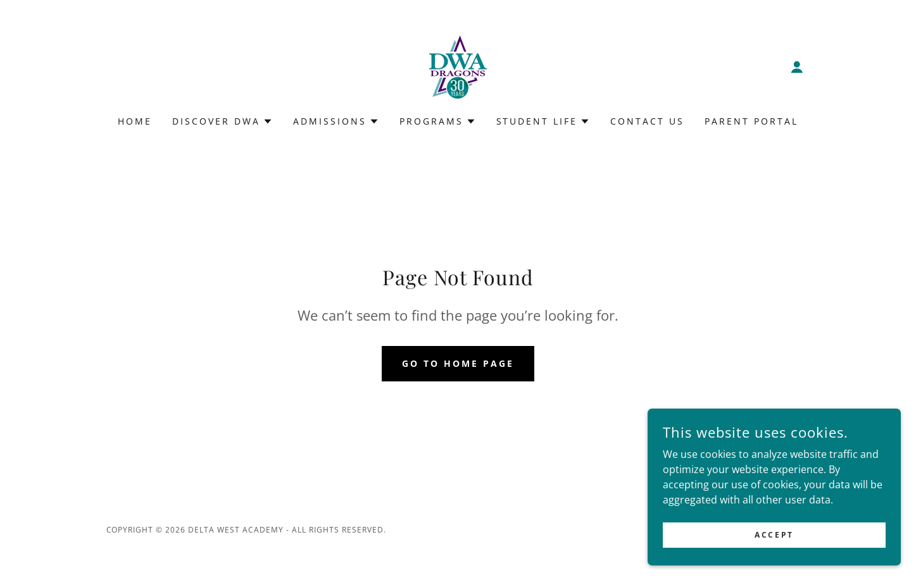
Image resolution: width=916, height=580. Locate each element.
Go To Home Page (458, 363)
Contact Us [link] (647, 121)
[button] (797, 67)
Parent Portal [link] (751, 121)
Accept (774, 534)
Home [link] (135, 121)
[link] (458, 66)
